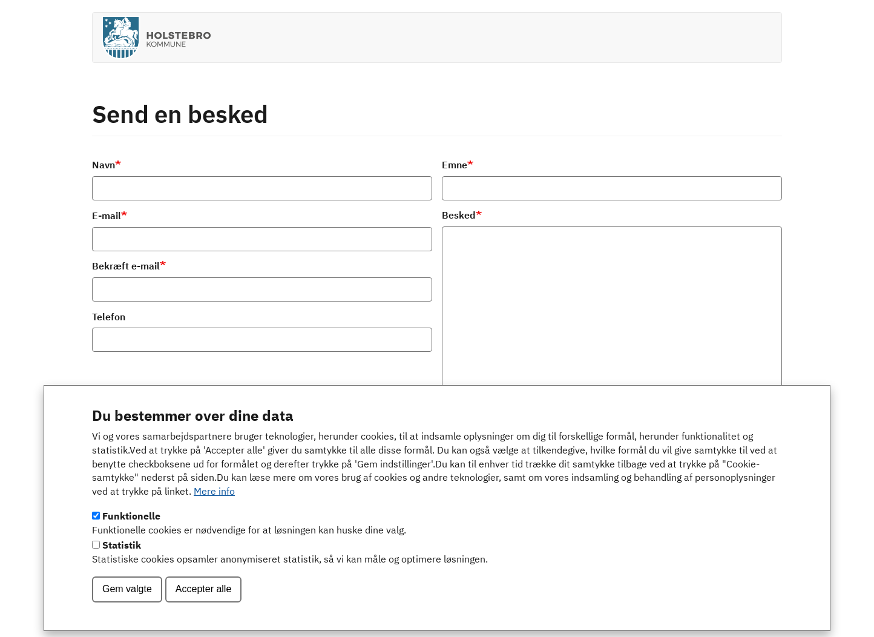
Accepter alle (204, 604)
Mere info (214, 508)
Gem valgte (127, 604)
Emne (454, 166)
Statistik (121, 561)
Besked (459, 216)
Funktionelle (131, 533)
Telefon (108, 318)
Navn (103, 166)
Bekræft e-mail (126, 267)
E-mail (106, 217)
